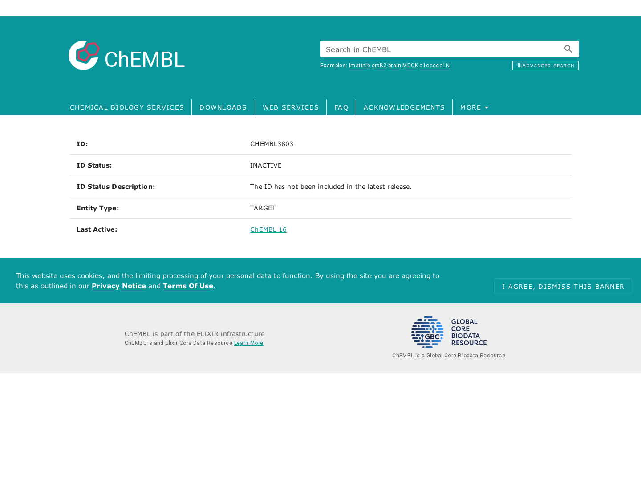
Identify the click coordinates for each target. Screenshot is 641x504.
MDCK (410, 65)
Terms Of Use (188, 286)
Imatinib (359, 65)
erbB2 (379, 65)
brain (394, 65)
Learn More (249, 343)
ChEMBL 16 (268, 229)
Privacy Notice (119, 286)
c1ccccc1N (434, 65)
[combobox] (449, 49)
